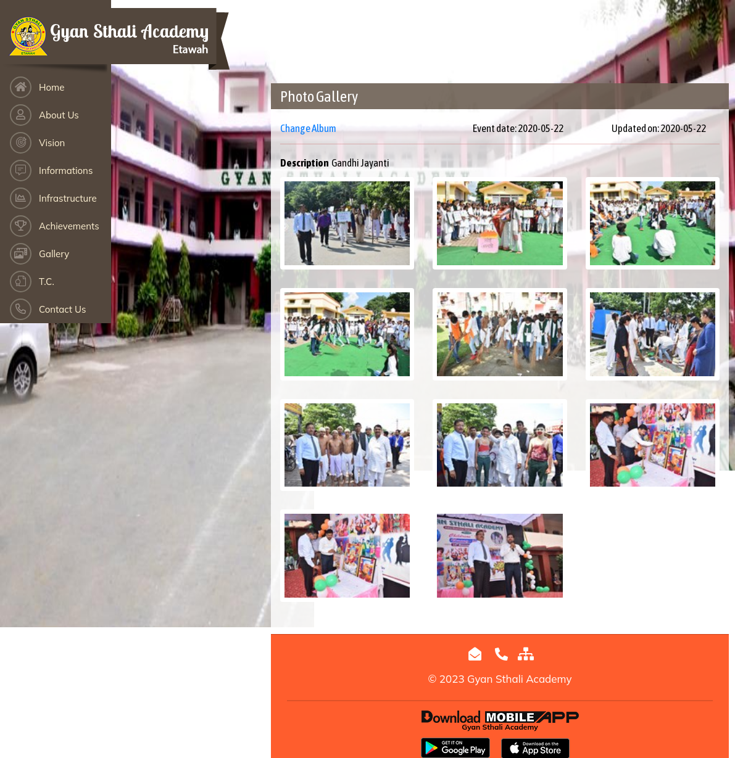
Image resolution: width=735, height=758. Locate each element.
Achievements (69, 226)
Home (51, 87)
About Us (59, 115)
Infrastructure (68, 198)
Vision (52, 143)
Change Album (308, 128)
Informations (66, 170)
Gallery (54, 254)
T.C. (46, 281)
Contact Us (62, 309)
